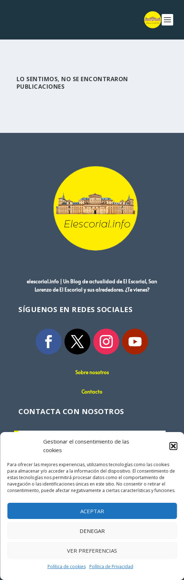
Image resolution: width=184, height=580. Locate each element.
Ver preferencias (92, 550)
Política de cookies (67, 566)
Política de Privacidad (111, 566)
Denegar (92, 530)
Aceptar (92, 511)
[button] (173, 446)
